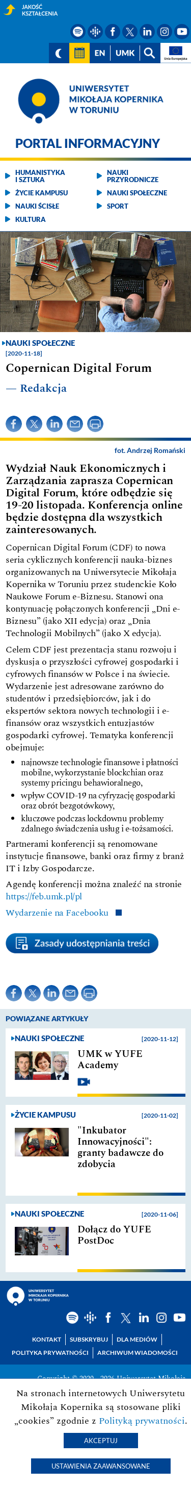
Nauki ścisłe (37, 206)
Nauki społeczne (137, 193)
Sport (117, 206)
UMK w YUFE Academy (110, 1060)
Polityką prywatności (142, 1421)
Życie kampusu (41, 193)
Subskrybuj (89, 1339)
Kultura (30, 219)
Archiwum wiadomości (137, 1352)
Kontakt (46, 1339)
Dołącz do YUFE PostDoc (114, 1235)
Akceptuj (101, 1440)
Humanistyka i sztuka (40, 176)
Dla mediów (137, 1339)
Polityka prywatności (50, 1352)
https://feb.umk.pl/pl (44, 896)
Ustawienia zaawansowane (100, 1466)
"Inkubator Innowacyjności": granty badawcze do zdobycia (120, 1147)
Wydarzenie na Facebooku (58, 913)
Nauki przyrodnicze (132, 176)
